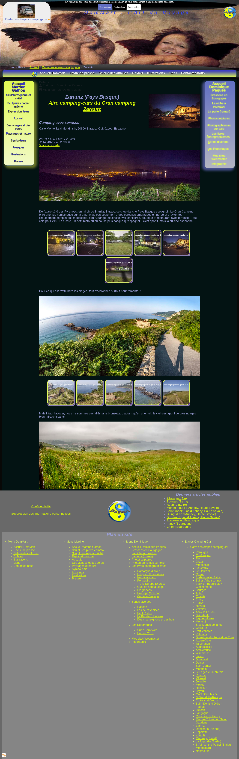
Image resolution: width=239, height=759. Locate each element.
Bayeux (200, 691)
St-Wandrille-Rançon (209, 697)
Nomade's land (146, 577)
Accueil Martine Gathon (87, 547)
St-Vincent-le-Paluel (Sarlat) (213, 744)
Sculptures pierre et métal (88, 550)
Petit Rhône (144, 613)
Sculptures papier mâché (87, 553)
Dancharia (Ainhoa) (208, 728)
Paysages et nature (84, 565)
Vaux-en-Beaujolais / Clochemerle (209, 585)
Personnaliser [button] (134, 7)
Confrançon (203, 555)
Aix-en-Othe (203, 640)
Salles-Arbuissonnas (209, 580)
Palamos (201, 634)
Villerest (201, 678)
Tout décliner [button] (119, 7)
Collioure (201, 627)
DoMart (18, 556)
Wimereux (202, 653)
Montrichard (203, 747)
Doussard (202, 659)
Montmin (201, 668)
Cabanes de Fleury (208, 716)
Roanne (201, 675)
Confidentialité (41, 506)
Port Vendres (204, 631)
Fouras (200, 706)
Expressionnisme (83, 556)
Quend (200, 574)
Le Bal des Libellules (150, 616)
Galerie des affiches (26, 553)
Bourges (201, 590)
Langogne (202, 713)
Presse (76, 578)
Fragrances (144, 590)
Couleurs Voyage (148, 596)
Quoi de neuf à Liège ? (151, 586)
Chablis (200, 596)
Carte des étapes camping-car (209, 547)
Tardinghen (203, 643)
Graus (199, 561)
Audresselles (204, 646)
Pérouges (202, 552)
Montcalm (202, 621)
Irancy (199, 602)
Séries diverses (141, 601)
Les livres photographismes (149, 565)
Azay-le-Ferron (205, 612)
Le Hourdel (203, 571)
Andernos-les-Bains (208, 577)
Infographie (139, 641)
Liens (16, 562)
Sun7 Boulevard (147, 630)
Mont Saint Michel (207, 694)
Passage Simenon (148, 593)
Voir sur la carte (49, 145)
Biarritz (200, 725)
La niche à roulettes (144, 553)
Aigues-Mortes (205, 618)
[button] (219, 142)
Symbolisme (79, 569)
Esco (199, 558)
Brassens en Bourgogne (147, 550)
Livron (199, 656)
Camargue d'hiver (148, 571)
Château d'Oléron (207, 700)
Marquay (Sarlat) (206, 738)
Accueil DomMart (24, 547)
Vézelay (201, 609)
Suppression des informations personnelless (41, 513)
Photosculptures (142, 559)
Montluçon (202, 564)
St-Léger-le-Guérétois (209, 672)
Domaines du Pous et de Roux (215, 637)
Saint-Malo (202, 615)
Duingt (200, 662)
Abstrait (77, 559)
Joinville (201, 681)
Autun (199, 593)
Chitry (199, 599)
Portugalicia (144, 580)
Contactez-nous (23, 565)
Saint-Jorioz (203, 665)
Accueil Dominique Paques (149, 547)
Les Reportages (142, 624)
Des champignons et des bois (155, 619)
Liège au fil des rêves (150, 574)
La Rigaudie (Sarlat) (208, 741)
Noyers (200, 605)
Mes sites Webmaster (145, 638)
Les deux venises (148, 610)
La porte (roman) (142, 556)
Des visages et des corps (88, 562)
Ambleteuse (203, 650)
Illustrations (20, 559)
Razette (142, 606)
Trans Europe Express (151, 583)
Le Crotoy (202, 568)
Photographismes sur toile (148, 562)
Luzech (200, 710)
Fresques (78, 572)
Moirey (200, 684)
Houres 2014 (145, 633)
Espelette (202, 732)
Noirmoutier (203, 751)
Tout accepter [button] (105, 7)
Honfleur (201, 687)
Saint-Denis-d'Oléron (209, 703)
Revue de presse (24, 550)
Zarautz (200, 735)
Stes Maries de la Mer (209, 624)
